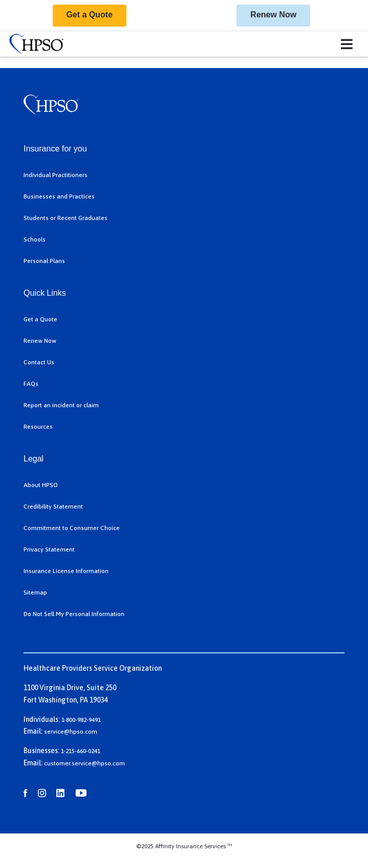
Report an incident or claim (61, 405)
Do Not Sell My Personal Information (74, 614)
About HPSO (41, 485)
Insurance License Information (66, 571)
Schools (35, 239)
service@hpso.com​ (70, 731)
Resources (38, 426)
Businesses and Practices (59, 196)
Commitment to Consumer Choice (72, 528)
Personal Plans (44, 261)
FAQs (31, 383)
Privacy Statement (49, 549)
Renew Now (273, 14)
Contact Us (39, 362)
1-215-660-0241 (80, 751)
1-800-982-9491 (81, 719)
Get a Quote (89, 14)
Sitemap (35, 592)
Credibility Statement (53, 506)
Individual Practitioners (56, 175)
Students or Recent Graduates (65, 218)
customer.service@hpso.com (84, 763)
